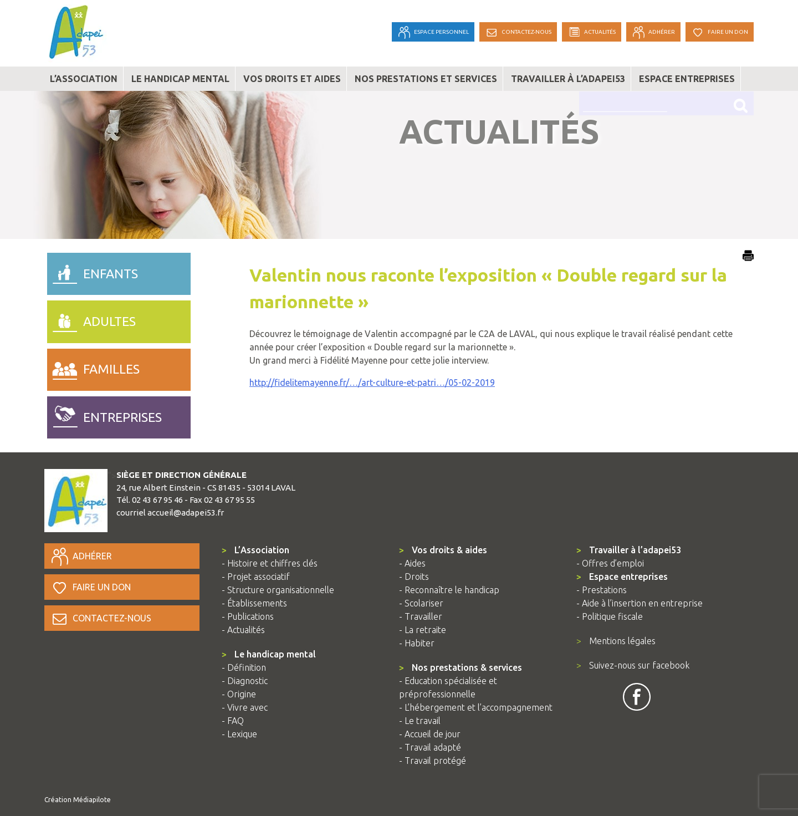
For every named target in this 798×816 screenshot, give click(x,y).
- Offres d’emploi (610, 563)
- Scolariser (421, 603)
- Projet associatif (256, 577)
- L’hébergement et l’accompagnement (476, 707)
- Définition (244, 667)
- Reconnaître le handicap (449, 590)
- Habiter (416, 643)
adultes (91, 319)
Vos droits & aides (443, 550)
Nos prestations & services (460, 667)
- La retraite (422, 630)
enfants (92, 271)
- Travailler (420, 616)
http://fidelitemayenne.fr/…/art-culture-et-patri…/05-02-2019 (372, 382)
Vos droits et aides (292, 79)
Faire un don (90, 587)
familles (93, 367)
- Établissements (254, 603)
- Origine (239, 694)
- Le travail (420, 721)
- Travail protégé (432, 761)
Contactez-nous (100, 618)
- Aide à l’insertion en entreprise (639, 603)
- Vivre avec (245, 707)
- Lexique (239, 734)
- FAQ (233, 721)
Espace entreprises (687, 79)
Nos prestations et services (426, 79)
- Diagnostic (245, 681)
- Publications (248, 616)
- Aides (412, 563)
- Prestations (601, 590)
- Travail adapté (430, 747)
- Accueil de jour (430, 734)
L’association (83, 79)
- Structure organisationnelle (278, 590)
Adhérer (81, 556)
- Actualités (243, 630)
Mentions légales (616, 641)
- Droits (414, 577)
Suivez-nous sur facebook (632, 665)
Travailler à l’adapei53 (568, 79)
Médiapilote (92, 799)
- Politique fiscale (609, 616)
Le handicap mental (180, 79)
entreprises (104, 414)
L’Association (255, 550)
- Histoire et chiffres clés (270, 563)
